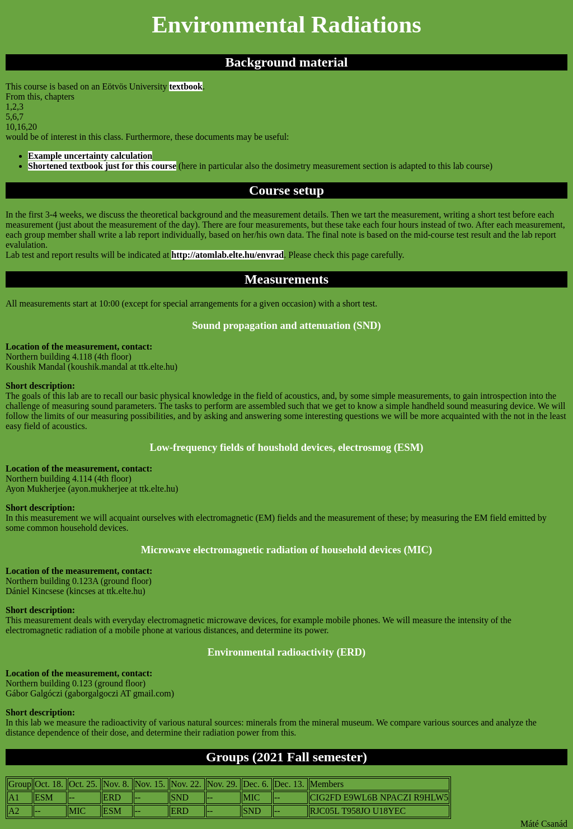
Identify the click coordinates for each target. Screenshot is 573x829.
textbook (186, 86)
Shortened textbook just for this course (102, 166)
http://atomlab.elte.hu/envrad (227, 255)
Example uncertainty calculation (90, 156)
